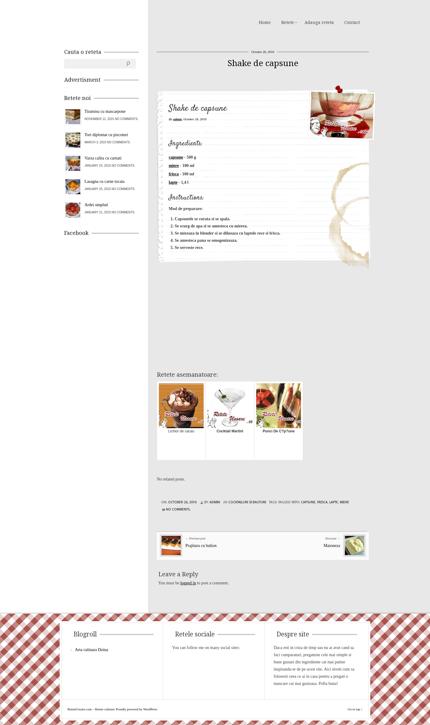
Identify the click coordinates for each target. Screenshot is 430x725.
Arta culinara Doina (91, 650)
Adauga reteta (319, 22)
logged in (188, 583)
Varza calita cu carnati (103, 158)
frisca (174, 174)
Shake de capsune (263, 63)
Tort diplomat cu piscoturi (106, 135)
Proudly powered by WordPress (136, 709)
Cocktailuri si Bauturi (247, 502)
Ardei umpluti (96, 205)
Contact (352, 22)
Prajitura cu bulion (200, 545)
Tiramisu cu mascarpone (105, 111)
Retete (287, 22)
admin (177, 119)
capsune (176, 157)
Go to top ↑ (355, 709)
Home (265, 22)
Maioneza (332, 545)
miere (174, 165)
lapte (173, 182)
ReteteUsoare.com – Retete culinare (107, 22)
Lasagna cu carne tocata (105, 181)
